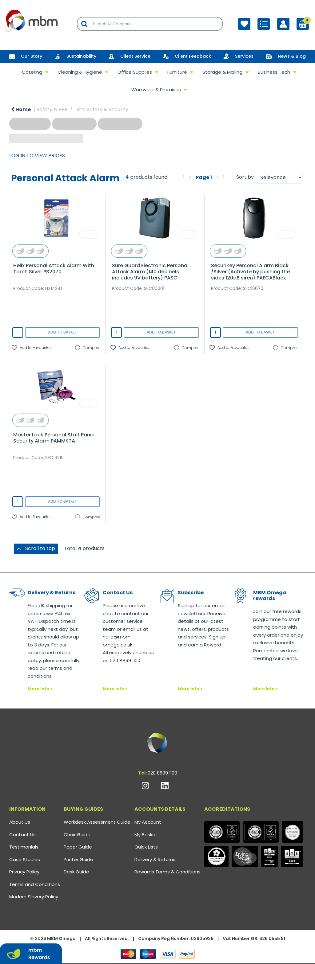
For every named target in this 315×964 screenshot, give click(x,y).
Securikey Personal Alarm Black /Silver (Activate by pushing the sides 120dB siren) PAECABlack (250, 271)
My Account (147, 822)
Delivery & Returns (154, 859)
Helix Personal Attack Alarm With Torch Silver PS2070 (53, 268)
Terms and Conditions (34, 884)
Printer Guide (78, 859)
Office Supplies (135, 72)
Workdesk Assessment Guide (97, 822)
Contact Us (22, 834)
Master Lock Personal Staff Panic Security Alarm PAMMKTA (53, 437)
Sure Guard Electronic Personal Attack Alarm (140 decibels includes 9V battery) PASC (150, 271)
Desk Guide (76, 871)
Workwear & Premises (156, 89)
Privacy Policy (24, 871)
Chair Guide (77, 834)
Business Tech (274, 72)
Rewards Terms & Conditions (167, 871)
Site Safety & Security (102, 109)
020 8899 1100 (162, 773)
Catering (32, 72)
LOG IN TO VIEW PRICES (37, 155)
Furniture (177, 72)
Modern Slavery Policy (33, 896)
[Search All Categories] (150, 24)
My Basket (146, 834)
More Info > (40, 689)
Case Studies (24, 859)
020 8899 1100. (125, 660)
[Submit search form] (84, 24)
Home (21, 109)
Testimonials (23, 847)
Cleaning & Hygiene (80, 72)
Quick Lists (146, 847)
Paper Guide (78, 847)
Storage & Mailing (222, 72)
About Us (19, 822)
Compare (88, 348)
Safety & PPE (52, 109)
